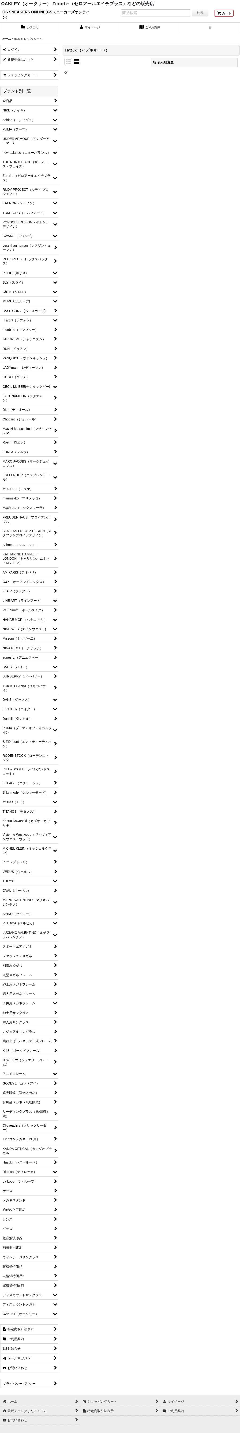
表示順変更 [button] (163, 62)
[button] (210, 28)
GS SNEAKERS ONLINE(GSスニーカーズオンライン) (46, 14)
